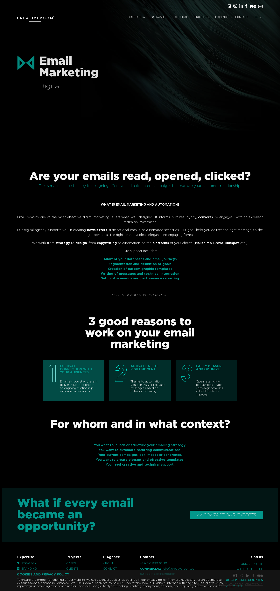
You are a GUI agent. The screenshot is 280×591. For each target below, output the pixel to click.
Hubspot (213, 243)
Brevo (199, 243)
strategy (43, 243)
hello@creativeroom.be (178, 568)
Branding (160, 17)
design (62, 243)
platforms (141, 243)
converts (186, 217)
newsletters (78, 230)
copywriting (88, 243)
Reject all (234, 586)
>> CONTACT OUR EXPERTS (226, 515)
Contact (241, 17)
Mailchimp (184, 243)
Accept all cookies (244, 580)
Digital (181, 17)
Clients (72, 568)
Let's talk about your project (140, 294)
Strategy (137, 17)
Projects (201, 17)
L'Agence (221, 17)
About (108, 563)
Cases (71, 563)
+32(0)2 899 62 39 (153, 563)
